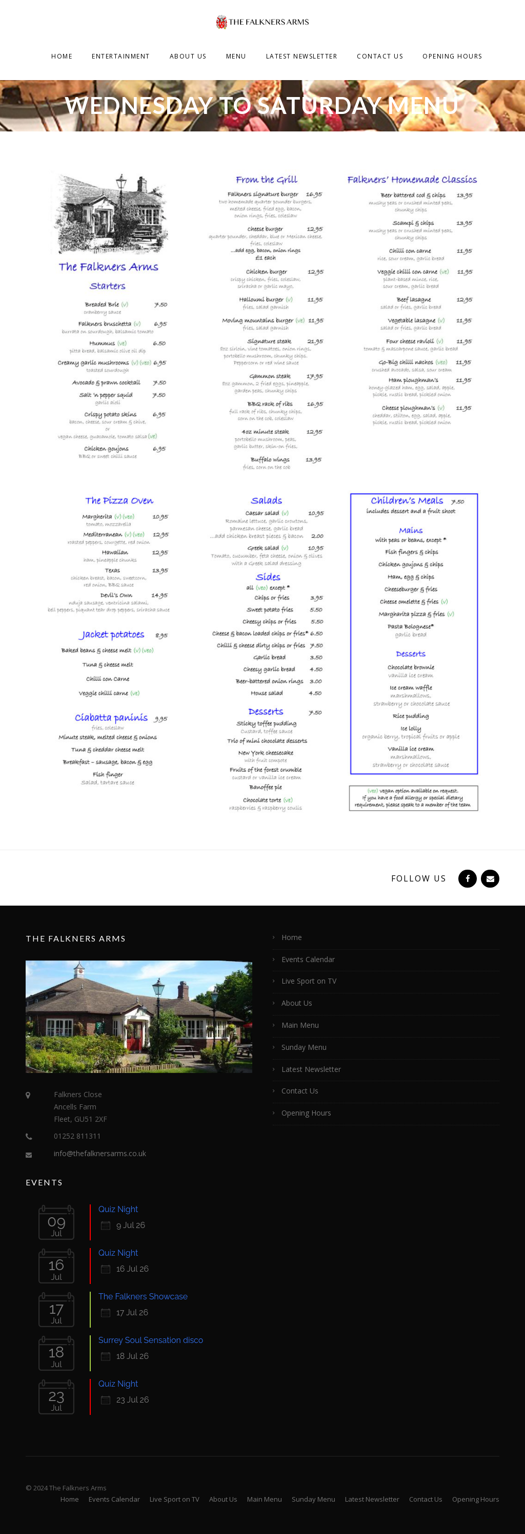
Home (61, 56)
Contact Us (380, 56)
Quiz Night (118, 1209)
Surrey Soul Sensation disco (150, 1340)
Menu (236, 56)
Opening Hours (452, 56)
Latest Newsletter (302, 56)
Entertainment (121, 56)
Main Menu (300, 1025)
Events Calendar (308, 959)
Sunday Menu (304, 1047)
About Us (188, 56)
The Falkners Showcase (143, 1296)
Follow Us (419, 878)
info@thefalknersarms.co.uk (100, 1153)
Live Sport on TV (308, 981)
